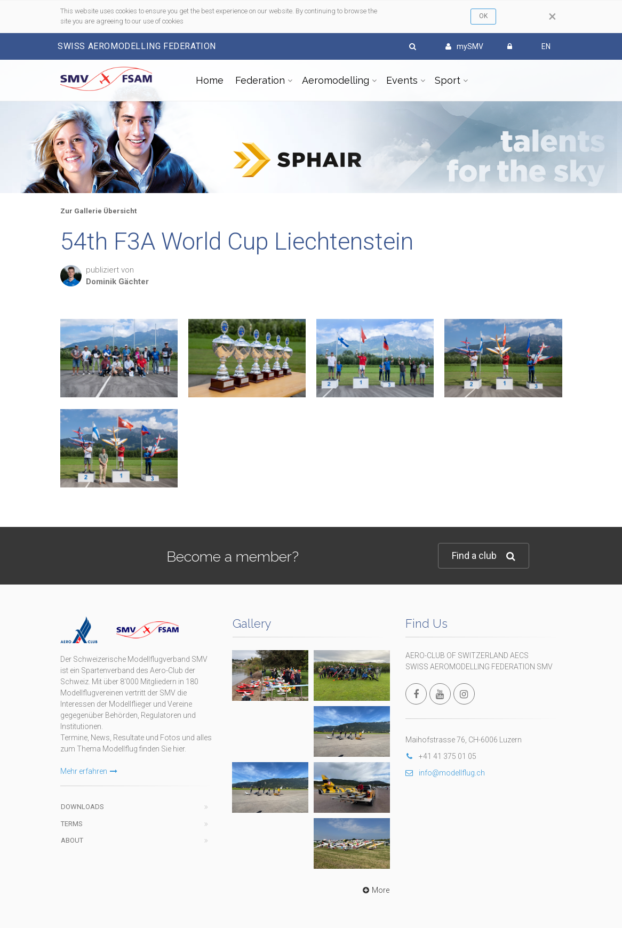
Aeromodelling (335, 80)
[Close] (552, 16)
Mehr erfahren (88, 771)
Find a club (483, 556)
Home (210, 80)
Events (402, 80)
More (374, 890)
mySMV (464, 46)
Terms (72, 824)
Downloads (82, 807)
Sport (447, 80)
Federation (260, 80)
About (72, 840)
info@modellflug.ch (445, 773)
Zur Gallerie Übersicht (98, 211)
